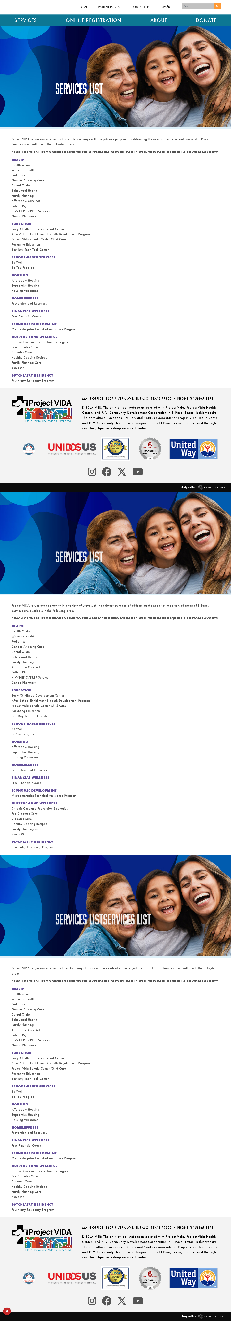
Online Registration (93, 20)
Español (166, 7)
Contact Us (140, 7)
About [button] (158, 20)
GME (84, 7)
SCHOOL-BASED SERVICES (34, 257)
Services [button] (25, 20)
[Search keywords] (198, 6)
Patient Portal (109, 7)
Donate (206, 20)
